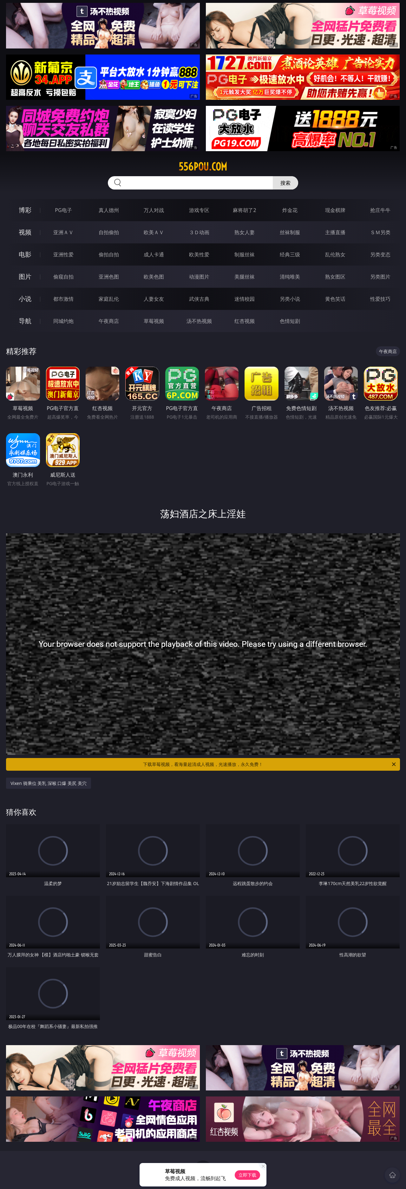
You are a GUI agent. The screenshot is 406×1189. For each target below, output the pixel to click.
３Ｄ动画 (199, 232)
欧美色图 (154, 276)
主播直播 (335, 232)
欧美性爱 (199, 254)
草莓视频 (154, 321)
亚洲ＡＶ (63, 232)
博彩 (25, 210)
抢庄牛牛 (380, 210)
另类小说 (290, 298)
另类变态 (380, 254)
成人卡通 (154, 254)
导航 (25, 321)
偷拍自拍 (109, 254)
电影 (25, 254)
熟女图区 (335, 276)
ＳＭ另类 (380, 232)
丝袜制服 (290, 232)
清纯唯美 (290, 276)
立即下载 (247, 1175)
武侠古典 (199, 298)
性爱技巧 (380, 298)
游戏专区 (199, 210)
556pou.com (203, 166)
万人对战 (154, 210)
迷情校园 (244, 298)
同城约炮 (63, 321)
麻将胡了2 (244, 210)
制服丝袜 (244, 254)
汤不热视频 (199, 321)
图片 (25, 276)
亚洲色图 (109, 276)
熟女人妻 (244, 232)
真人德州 (109, 210)
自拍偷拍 (109, 232)
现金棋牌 (335, 210)
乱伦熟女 (335, 254)
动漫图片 (199, 276)
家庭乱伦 (109, 298)
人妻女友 (154, 298)
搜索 (285, 182)
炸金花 (290, 210)
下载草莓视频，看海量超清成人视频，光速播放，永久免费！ (270, 764)
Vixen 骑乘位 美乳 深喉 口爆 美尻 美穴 (48, 783)
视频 (25, 232)
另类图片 (380, 276)
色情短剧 (290, 321)
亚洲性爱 (63, 254)
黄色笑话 (335, 298)
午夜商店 (109, 321)
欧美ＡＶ (154, 232)
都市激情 (63, 298)
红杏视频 (244, 321)
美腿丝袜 (244, 276)
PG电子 (63, 210)
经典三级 (290, 254)
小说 (25, 298)
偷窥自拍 (63, 276)
